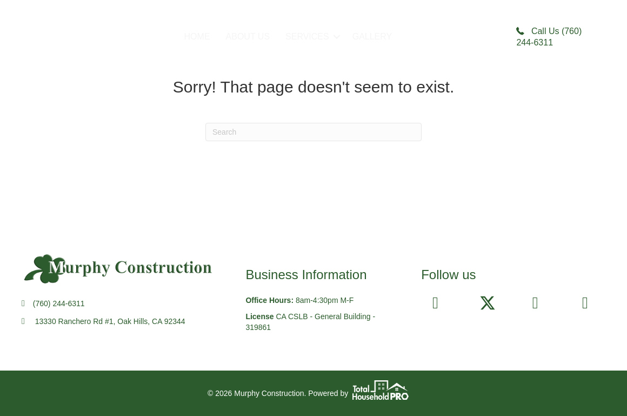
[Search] (313, 132)
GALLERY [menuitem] (372, 36)
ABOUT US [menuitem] (248, 36)
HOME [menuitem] (197, 36)
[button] (336, 37)
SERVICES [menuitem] (307, 36)
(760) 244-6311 (59, 303)
